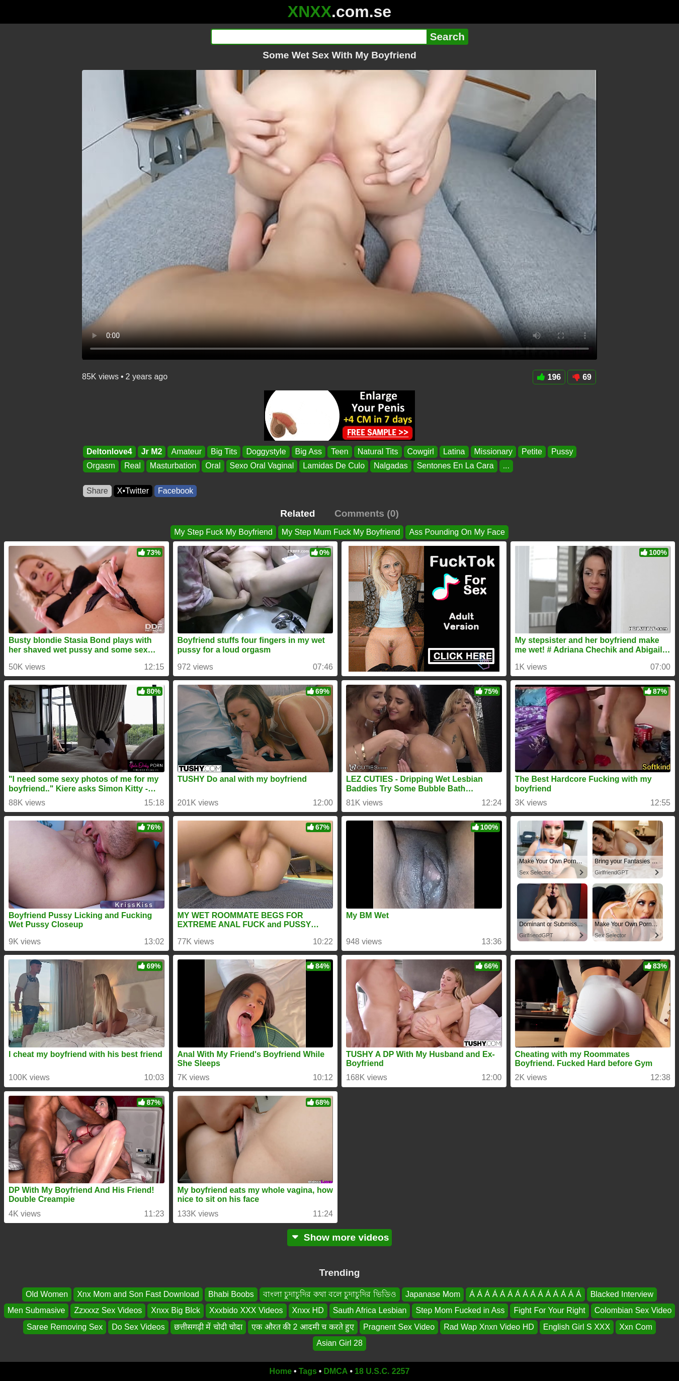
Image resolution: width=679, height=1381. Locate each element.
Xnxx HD (308, 1310)
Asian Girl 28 (339, 1343)
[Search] (319, 37)
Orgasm (101, 466)
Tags (308, 1371)
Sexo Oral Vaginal (262, 466)
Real (132, 466)
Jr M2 (151, 451)
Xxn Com (635, 1327)
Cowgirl (420, 451)
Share (97, 490)
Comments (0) (366, 513)
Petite (532, 451)
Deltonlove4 (109, 451)
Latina (454, 451)
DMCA (335, 1371)
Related (297, 513)
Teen (340, 451)
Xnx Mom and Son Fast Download (138, 1294)
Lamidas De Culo (334, 466)
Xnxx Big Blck (175, 1310)
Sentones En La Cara (455, 466)
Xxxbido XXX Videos (246, 1310)
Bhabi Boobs (231, 1294)
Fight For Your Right (549, 1310)
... (506, 466)
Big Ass (308, 451)
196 (549, 377)
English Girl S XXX (576, 1327)
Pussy (562, 451)
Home (281, 1371)
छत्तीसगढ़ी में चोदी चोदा (208, 1327)
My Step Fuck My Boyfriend (223, 532)
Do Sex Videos (138, 1327)
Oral (212, 466)
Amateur (186, 451)
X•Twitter (133, 490)
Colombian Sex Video (633, 1310)
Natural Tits (378, 451)
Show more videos (339, 1237)
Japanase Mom (432, 1294)
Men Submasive (36, 1310)
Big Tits (224, 451)
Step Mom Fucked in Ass (459, 1310)
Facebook (175, 490)
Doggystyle (266, 451)
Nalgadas (391, 466)
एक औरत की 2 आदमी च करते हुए (302, 1327)
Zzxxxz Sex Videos (108, 1310)
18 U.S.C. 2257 (382, 1371)
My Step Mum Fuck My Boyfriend (341, 532)
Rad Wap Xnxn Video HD (489, 1327)
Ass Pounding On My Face (456, 532)
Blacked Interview (621, 1294)
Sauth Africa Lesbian (370, 1310)
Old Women (47, 1294)
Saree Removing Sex (65, 1327)
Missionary (493, 451)
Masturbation (173, 466)
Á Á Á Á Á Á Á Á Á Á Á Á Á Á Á (525, 1294)
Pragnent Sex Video (399, 1327)
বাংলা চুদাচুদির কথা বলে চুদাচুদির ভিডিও (329, 1294)
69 (581, 377)
